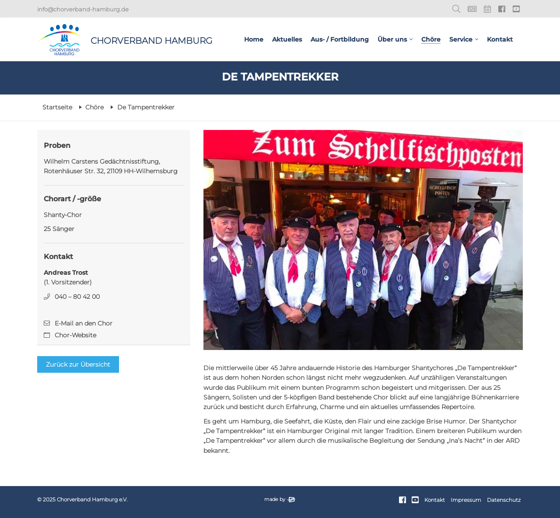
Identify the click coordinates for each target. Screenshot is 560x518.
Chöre (431, 39)
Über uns (392, 39)
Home (253, 39)
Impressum (466, 500)
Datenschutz (504, 500)
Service (460, 39)
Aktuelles (287, 39)
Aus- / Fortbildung (340, 39)
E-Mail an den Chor (83, 323)
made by (280, 499)
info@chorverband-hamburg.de (83, 9)
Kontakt (500, 39)
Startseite (57, 107)
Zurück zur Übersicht (78, 364)
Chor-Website (75, 335)
